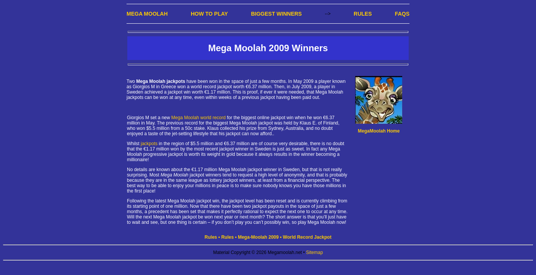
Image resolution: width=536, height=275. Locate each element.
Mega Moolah (147, 14)
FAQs (402, 14)
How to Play (209, 14)
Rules (363, 14)
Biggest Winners (276, 14)
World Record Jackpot (307, 237)
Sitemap (314, 252)
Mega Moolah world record (198, 117)
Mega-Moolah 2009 (258, 237)
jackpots (149, 143)
